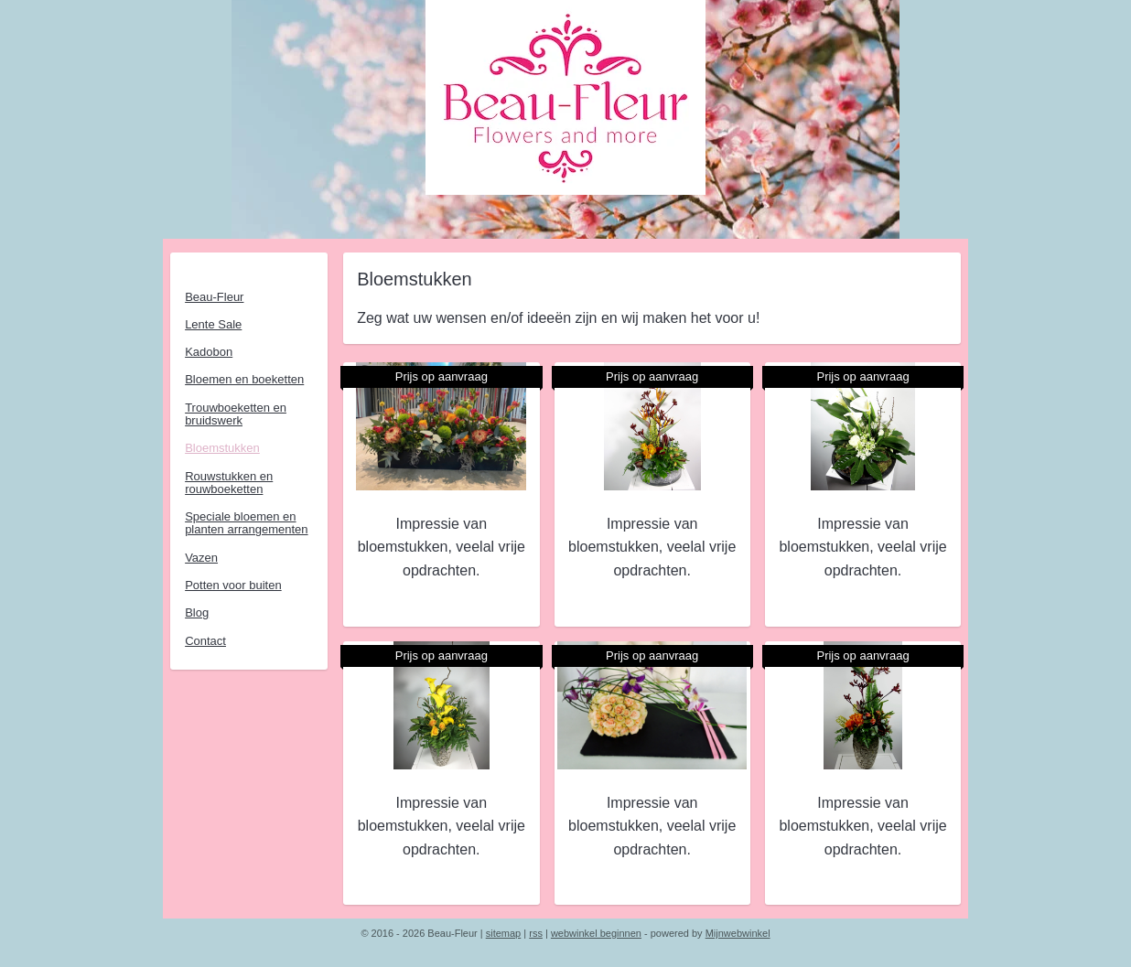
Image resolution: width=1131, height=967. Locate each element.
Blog (197, 612)
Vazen (201, 557)
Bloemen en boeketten (244, 379)
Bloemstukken (222, 448)
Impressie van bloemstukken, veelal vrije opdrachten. (440, 547)
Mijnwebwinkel (738, 933)
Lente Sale (213, 324)
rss (536, 933)
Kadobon (208, 352)
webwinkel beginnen (596, 933)
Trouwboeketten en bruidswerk (235, 414)
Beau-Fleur (214, 297)
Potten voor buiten (233, 585)
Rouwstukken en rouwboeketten (229, 482)
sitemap (504, 933)
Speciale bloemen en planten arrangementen (246, 523)
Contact (205, 641)
